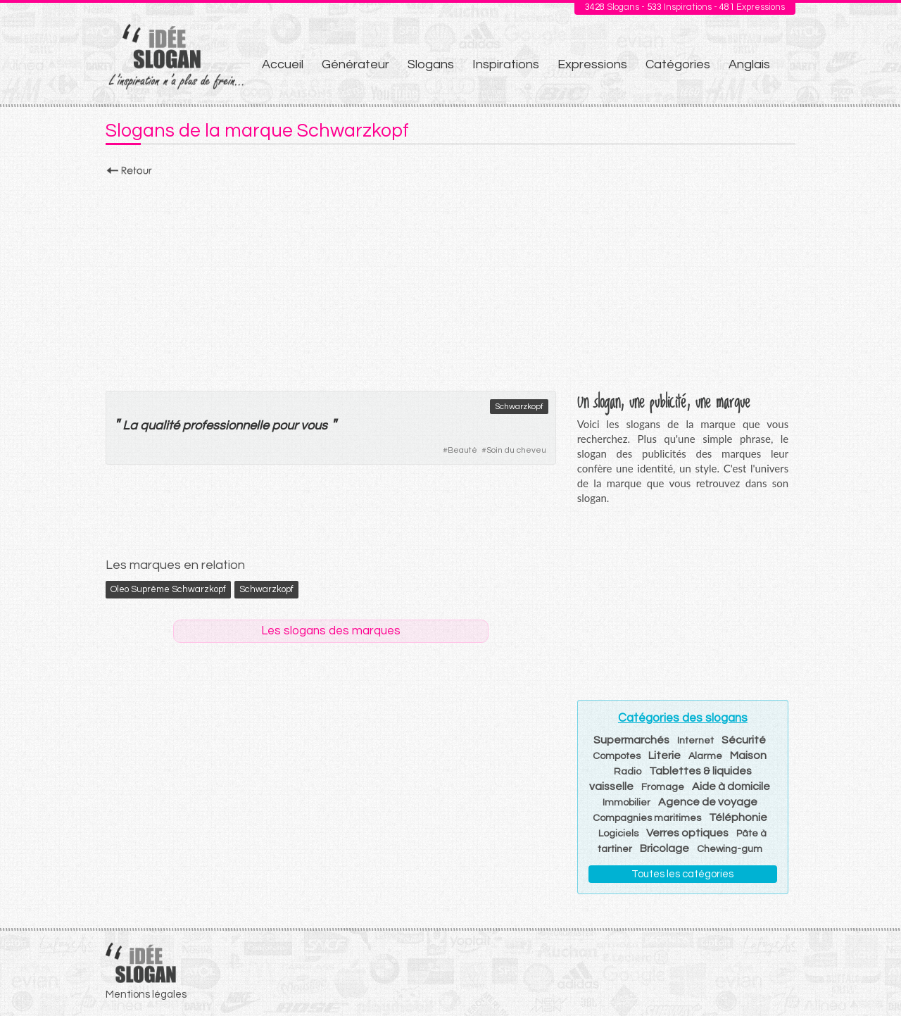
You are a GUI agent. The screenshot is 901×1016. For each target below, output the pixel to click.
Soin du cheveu (516, 450)
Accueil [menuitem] (282, 64)
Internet (695, 741)
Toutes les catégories (682, 874)
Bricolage (664, 848)
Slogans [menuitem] (431, 64)
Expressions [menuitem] (592, 64)
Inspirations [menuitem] (505, 64)
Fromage (662, 787)
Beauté (462, 450)
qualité (159, 425)
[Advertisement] (450, 279)
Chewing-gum (729, 849)
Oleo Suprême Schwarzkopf (168, 589)
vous (314, 425)
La (129, 425)
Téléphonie (738, 817)
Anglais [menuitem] (749, 64)
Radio (627, 772)
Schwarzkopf (519, 406)
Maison (748, 755)
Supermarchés (631, 740)
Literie (664, 755)
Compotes (617, 756)
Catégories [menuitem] (677, 64)
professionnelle (225, 425)
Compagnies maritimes (647, 818)
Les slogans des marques (331, 631)
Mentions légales (146, 994)
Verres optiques (687, 833)
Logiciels (618, 834)
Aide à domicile (731, 786)
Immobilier (626, 803)
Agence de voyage (707, 802)
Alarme (705, 756)
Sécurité (744, 740)
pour (285, 425)
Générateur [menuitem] (355, 64)
